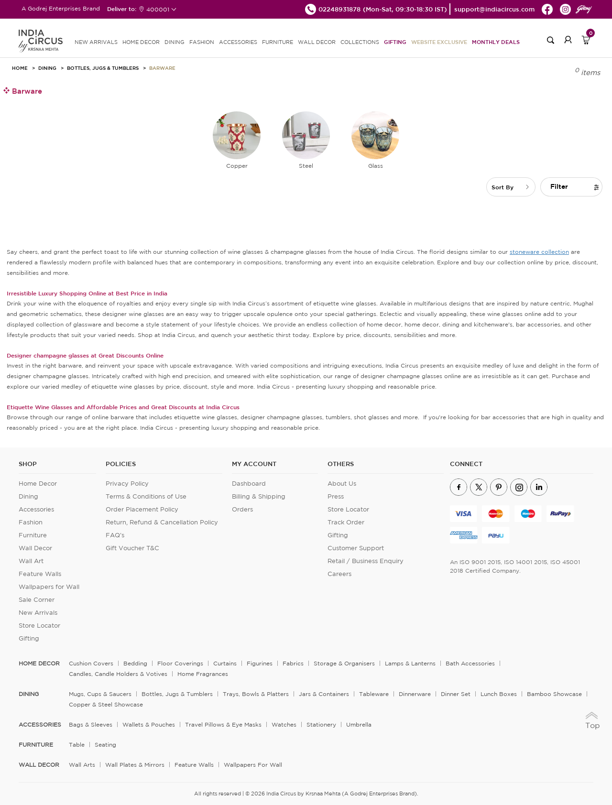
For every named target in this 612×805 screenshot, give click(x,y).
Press (336, 496)
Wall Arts (82, 764)
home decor (39, 663)
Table (77, 744)
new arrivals (96, 42)
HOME (20, 68)
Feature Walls (40, 573)
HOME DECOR (141, 42)
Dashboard (249, 483)
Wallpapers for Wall (49, 586)
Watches (284, 724)
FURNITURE (277, 42)
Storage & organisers (344, 663)
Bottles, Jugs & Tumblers (103, 68)
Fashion (31, 522)
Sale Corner (37, 599)
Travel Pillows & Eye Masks (223, 724)
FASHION (201, 42)
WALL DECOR (317, 42)
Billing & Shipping (258, 496)
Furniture (33, 535)
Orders (242, 509)
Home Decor (38, 483)
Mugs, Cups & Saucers (100, 693)
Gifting (395, 42)
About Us (342, 483)
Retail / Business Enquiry (366, 561)
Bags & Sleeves (90, 724)
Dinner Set (455, 693)
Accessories (36, 509)
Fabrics (293, 663)
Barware (162, 68)
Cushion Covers (91, 663)
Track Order (346, 522)
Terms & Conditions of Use (146, 496)
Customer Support (356, 548)
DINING (174, 42)
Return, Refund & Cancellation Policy (162, 522)
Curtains (225, 663)
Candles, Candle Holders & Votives (118, 673)
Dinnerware (415, 693)
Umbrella (359, 724)
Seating (105, 744)
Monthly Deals (496, 42)
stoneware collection (539, 252)
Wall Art (31, 561)
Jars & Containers (324, 693)
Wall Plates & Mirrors (134, 764)
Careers (339, 573)
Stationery (321, 724)
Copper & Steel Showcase (106, 704)
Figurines (260, 663)
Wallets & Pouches (148, 724)
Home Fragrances (202, 673)
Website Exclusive (439, 42)
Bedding (135, 663)
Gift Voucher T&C (132, 548)
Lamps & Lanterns (410, 663)
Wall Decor (35, 548)
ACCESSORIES (238, 42)
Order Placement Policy (142, 509)
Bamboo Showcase (554, 693)
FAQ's (115, 535)
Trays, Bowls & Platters (256, 693)
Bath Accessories (470, 663)
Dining (47, 68)
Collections (359, 42)
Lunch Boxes (499, 693)
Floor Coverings (180, 663)
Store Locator (39, 625)
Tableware (374, 693)
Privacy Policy (127, 483)
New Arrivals (38, 612)
